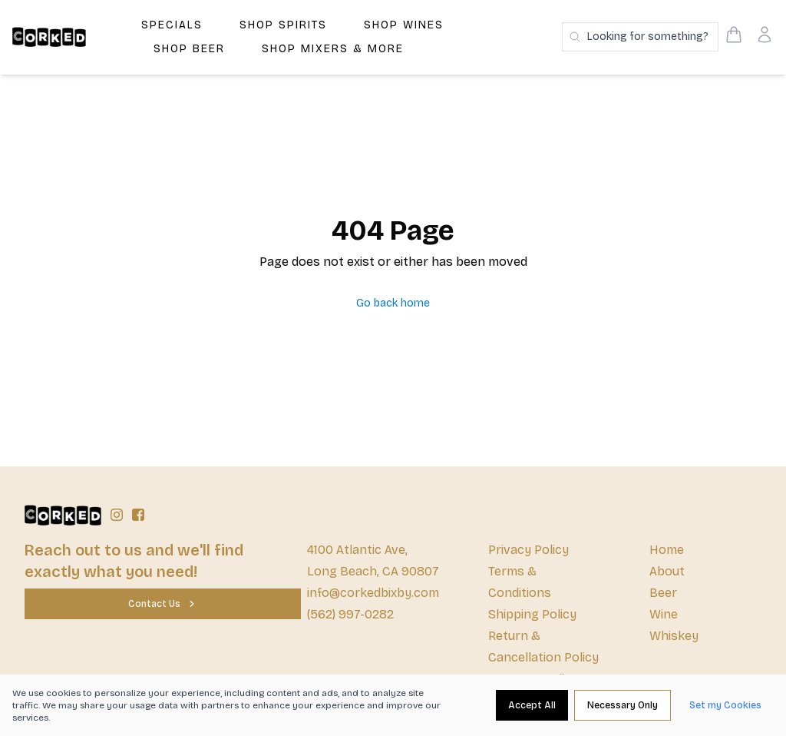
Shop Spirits (283, 24)
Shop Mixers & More (333, 48)
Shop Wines (404, 24)
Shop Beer (189, 48)
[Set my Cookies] (725, 705)
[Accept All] (532, 705)
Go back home (393, 303)
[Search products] (640, 36)
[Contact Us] (163, 603)
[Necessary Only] (622, 705)
